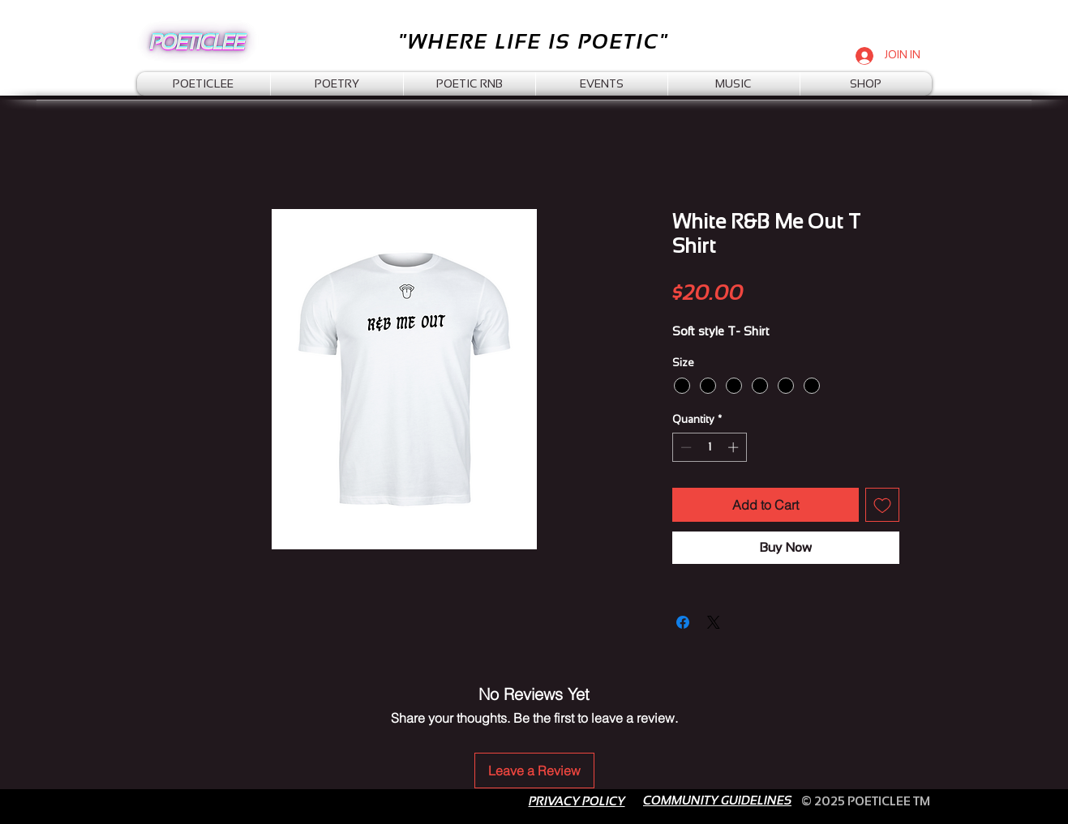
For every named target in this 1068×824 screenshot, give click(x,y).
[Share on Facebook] (683, 622)
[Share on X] (713, 622)
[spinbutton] (709, 447)
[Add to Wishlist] (882, 505)
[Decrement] (684, 447)
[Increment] (734, 447)
